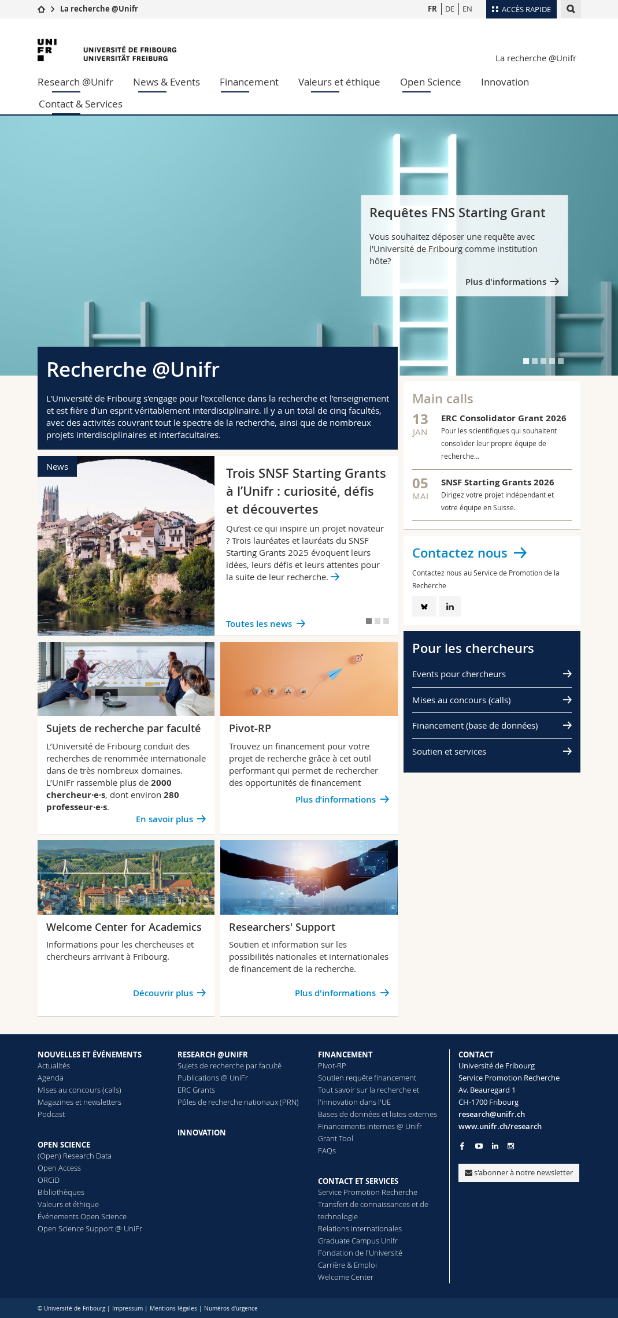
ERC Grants (196, 1090)
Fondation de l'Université (360, 1253)
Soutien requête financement (367, 1077)
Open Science (430, 81)
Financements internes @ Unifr (370, 1126)
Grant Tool (335, 1138)
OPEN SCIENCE (64, 1144)
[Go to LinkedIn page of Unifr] (495, 1146)
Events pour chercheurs (459, 674)
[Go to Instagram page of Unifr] (511, 1146)
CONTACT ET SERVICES (358, 1181)
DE (449, 8)
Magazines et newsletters (79, 1102)
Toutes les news (259, 624)
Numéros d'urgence (231, 1308)
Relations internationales (360, 1228)
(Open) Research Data (75, 1155)
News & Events (166, 81)
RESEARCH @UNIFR (212, 1054)
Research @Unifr (75, 81)
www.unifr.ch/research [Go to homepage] (500, 1126)
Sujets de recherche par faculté (229, 1065)
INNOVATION (201, 1132)
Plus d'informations (505, 281)
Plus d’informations (335, 799)
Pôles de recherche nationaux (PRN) (238, 1102)
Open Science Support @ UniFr (90, 1228)
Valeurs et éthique (339, 81)
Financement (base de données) (475, 725)
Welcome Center (345, 1277)
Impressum (127, 1308)
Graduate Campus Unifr (358, 1240)
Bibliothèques (61, 1192)
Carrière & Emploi (347, 1265)
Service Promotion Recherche (367, 1192)
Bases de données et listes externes (377, 1114)
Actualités (54, 1065)
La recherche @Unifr (99, 8)
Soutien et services (449, 751)
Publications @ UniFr (212, 1077)
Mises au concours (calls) (461, 700)
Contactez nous (460, 553)
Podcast (51, 1114)
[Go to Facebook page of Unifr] (462, 1146)
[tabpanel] (309, 246)
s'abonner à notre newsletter (519, 1172)
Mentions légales (173, 1308)
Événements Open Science (82, 1216)
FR (432, 8)
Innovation (505, 81)
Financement (249, 81)
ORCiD (49, 1180)
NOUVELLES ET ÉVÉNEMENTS (90, 1054)
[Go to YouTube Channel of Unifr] (479, 1146)
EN (467, 8)
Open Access (59, 1168)
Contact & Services (81, 103)
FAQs (327, 1150)
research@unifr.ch (491, 1114)
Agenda (51, 1077)
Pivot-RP (332, 1065)
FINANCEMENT (345, 1054)
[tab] (526, 361)
